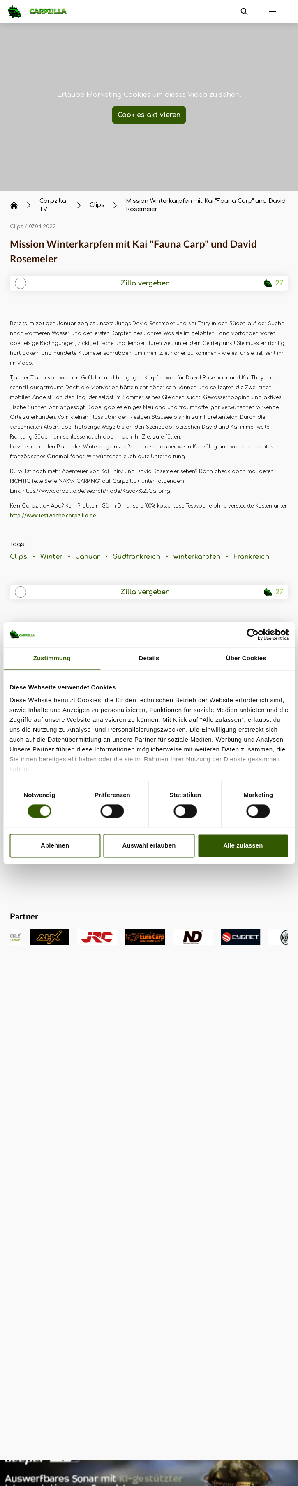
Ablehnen (55, 845)
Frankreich (251, 556)
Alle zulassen (243, 845)
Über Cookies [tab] (246, 658)
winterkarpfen (196, 556)
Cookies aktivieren (149, 115)
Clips (16, 227)
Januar (88, 556)
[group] (25, 937)
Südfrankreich (136, 556)
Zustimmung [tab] (52, 658)
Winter (51, 556)
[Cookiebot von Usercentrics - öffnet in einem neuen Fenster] (253, 634)
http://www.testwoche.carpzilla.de (53, 516)
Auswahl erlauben (149, 845)
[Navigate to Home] (41, 11)
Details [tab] (149, 658)
